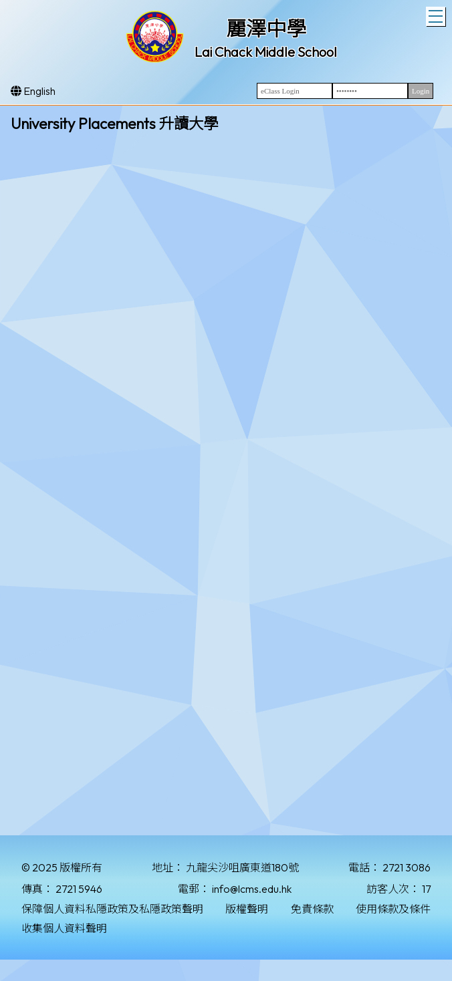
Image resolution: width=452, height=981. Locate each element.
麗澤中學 (266, 28)
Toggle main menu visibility (437, 14)
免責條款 (312, 909)
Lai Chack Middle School (266, 51)
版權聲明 (246, 909)
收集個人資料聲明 (64, 928)
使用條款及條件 (393, 909)
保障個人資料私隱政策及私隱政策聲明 (112, 909)
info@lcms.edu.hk (252, 888)
